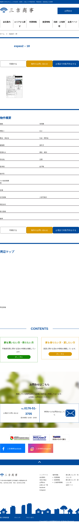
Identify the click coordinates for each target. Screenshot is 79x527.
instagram (43, 489)
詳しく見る (19, 356)
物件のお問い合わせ (39, 64)
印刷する (13, 64)
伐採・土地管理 (59, 22)
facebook (42, 487)
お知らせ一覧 (44, 484)
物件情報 (55, 474)
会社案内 (6, 22)
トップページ (44, 474)
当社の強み (43, 479)
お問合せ (68, 11)
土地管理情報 (58, 482)
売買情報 (33, 22)
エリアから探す (19, 22)
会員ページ (72, 22)
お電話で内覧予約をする (66, 64)
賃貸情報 (46, 22)
